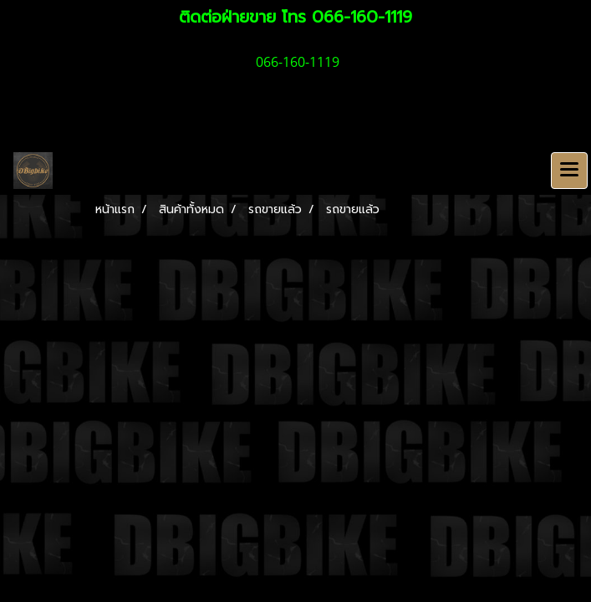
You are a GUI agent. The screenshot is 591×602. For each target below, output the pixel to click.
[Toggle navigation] (569, 170)
